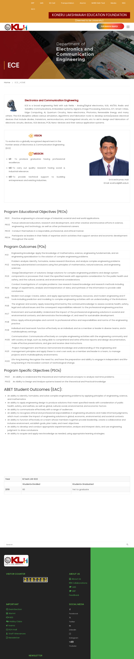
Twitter (98, 619)
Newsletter (13, 637)
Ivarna (10, 625)
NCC (33, 9)
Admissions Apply (109, 26)
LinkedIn (98, 627)
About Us (75, 578)
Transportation (67, 3)
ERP (32, 3)
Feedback (74, 595)
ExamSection (14, 609)
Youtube (98, 643)
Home (7, 82)
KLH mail (11, 629)
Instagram (98, 635)
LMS (41, 3)
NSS (123, 3)
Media (113, 3)
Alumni (83, 3)
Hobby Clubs (14, 621)
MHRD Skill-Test (98, 3)
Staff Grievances (16, 633)
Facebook (98, 611)
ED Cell (52, 3)
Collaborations (78, 583)
